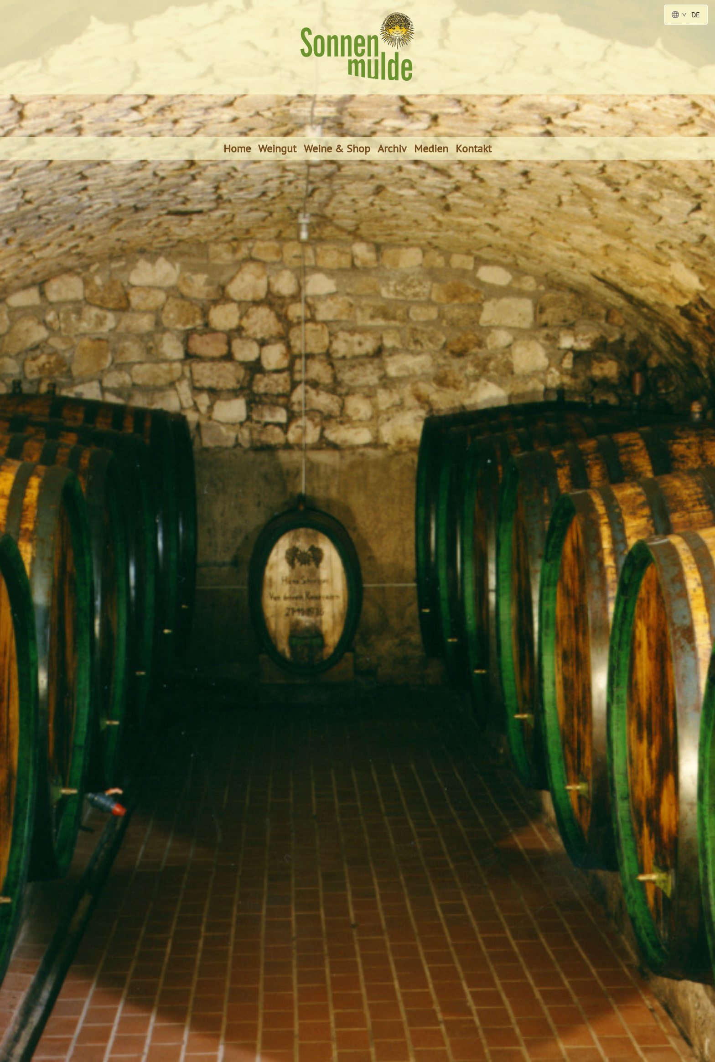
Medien (431, 148)
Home (237, 148)
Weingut (277, 148)
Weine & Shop (337, 148)
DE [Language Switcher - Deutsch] (686, 14)
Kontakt (474, 148)
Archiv (392, 148)
